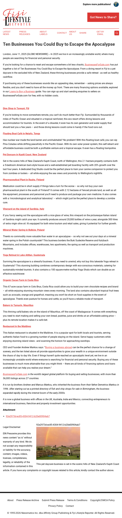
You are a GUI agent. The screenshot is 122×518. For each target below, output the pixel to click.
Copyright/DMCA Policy (102, 500)
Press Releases (24, 33)
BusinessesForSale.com (97, 64)
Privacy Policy (55, 506)
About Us (72, 33)
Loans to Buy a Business (22, 91)
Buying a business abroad (58, 347)
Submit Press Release (53, 500)
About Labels (43, 33)
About (10, 500)
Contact (62, 33)
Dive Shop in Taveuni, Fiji (16, 108)
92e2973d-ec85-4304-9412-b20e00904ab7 (28, 416)
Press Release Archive (27, 500)
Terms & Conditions (77, 500)
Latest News (7, 33)
